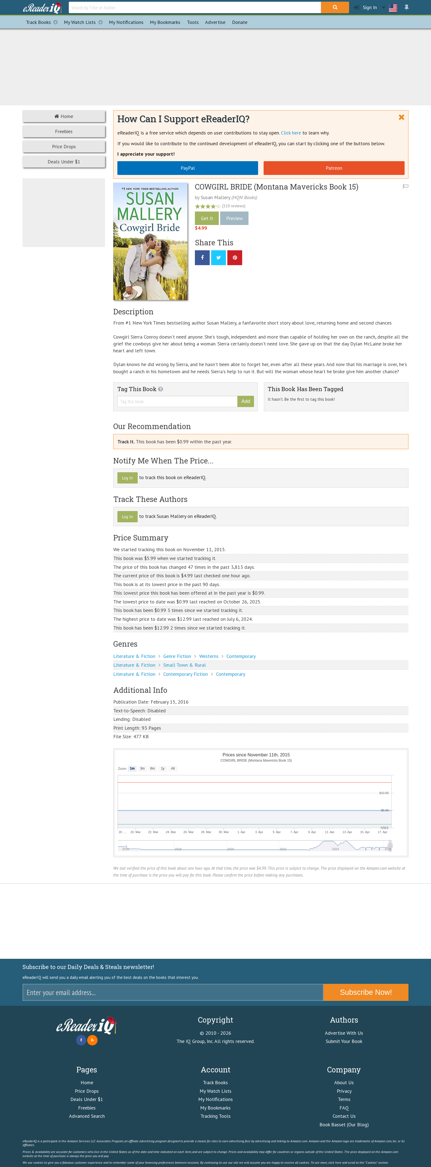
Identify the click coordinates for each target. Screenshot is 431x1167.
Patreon (334, 168)
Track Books (43, 22)
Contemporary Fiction (185, 674)
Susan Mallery (215, 197)
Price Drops (64, 146)
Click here (291, 133)
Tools (193, 22)
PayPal (188, 168)
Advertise (215, 22)
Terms (344, 1099)
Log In (127, 477)
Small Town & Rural (184, 665)
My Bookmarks (215, 1108)
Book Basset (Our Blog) (344, 1124)
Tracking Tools (215, 1116)
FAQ (344, 1108)
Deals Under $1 (64, 161)
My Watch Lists (85, 22)
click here (334, 1162)
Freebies (64, 131)
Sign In (365, 7)
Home (63, 116)
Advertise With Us (344, 1033)
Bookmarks (165, 22)
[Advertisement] (215, 66)
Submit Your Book (344, 1041)
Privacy (344, 1091)
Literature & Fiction (134, 656)
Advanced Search (87, 1116)
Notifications (126, 22)
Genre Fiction (177, 656)
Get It (207, 218)
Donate (239, 22)
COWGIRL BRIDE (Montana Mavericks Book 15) (276, 186)
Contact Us (344, 1116)
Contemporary (241, 656)
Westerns (209, 656)
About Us (344, 1082)
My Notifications (215, 1099)
